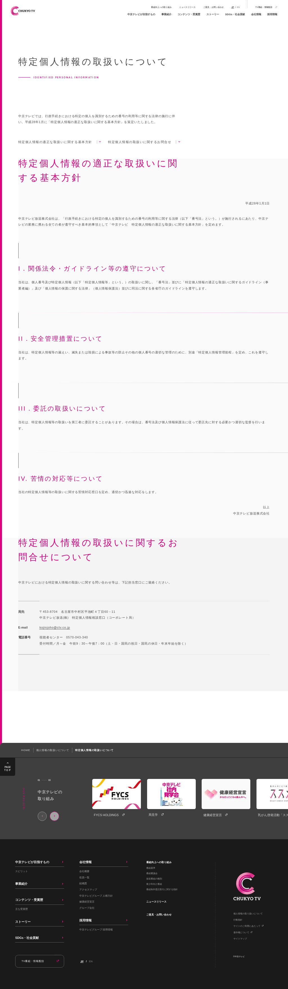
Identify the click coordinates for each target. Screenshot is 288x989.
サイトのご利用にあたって (246, 926)
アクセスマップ (88, 889)
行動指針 (237, 920)
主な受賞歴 (21, 909)
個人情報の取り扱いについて (248, 914)
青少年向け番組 (154, 884)
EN (238, 7)
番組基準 (150, 868)
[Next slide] (54, 816)
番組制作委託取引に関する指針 (162, 889)
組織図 (83, 883)
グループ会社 (86, 907)
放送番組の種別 (154, 879)
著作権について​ (241, 932)
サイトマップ (240, 939)
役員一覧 (84, 877)
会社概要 (84, 871)
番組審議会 (152, 873)
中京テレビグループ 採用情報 (96, 929)
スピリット (21, 871)
